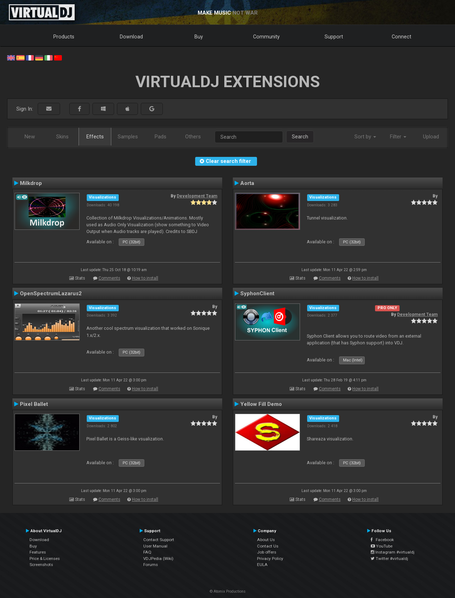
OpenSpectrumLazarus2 (51, 293)
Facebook (382, 539)
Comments (109, 278)
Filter (398, 136)
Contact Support (158, 539)
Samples (128, 136)
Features (38, 552)
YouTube (381, 546)
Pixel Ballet (34, 404)
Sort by (365, 136)
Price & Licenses (45, 558)
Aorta (247, 183)
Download (131, 36)
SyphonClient (257, 293)
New (30, 136)
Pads (160, 136)
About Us (266, 539)
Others (193, 136)
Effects (95, 136)
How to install (145, 278)
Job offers (266, 552)
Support (334, 36)
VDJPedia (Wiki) (158, 558)
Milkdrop (31, 183)
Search (300, 136)
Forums (150, 564)
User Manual (155, 546)
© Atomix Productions (228, 591)
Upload (431, 136)
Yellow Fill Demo (261, 404)
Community (266, 36)
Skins (62, 136)
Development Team (197, 196)
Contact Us (267, 546)
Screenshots (41, 564)
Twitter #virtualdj (389, 558)
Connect (401, 36)
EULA (262, 564)
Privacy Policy (270, 558)
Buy (198, 36)
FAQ (147, 552)
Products (63, 36)
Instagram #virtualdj (392, 552)
